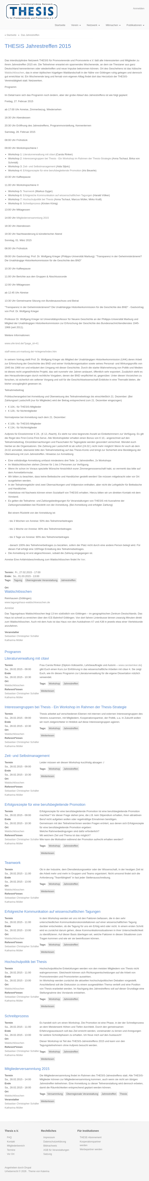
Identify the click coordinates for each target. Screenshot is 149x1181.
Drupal (27, 1167)
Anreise (9, 608)
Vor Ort (10, 1154)
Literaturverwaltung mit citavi (39, 154)
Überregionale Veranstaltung (42, 580)
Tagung (18, 580)
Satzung (47, 1154)
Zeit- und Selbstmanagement (39, 166)
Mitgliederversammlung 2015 (32, 217)
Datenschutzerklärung (54, 1141)
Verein (76, 25)
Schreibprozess (31, 203)
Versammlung (55, 1093)
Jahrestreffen (68, 580)
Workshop (54, 683)
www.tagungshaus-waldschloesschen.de (27, 602)
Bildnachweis (50, 1145)
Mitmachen (113, 25)
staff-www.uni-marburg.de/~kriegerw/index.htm (31, 351)
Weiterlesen (48, 691)
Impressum (49, 1137)
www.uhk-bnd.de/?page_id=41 (22, 343)
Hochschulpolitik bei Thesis (38, 199)
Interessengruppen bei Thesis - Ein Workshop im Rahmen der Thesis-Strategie (67, 158)
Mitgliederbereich (16, 1145)
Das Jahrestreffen (30, 35)
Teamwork (28, 191)
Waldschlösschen (14, 72)
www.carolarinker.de (130, 665)
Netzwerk (93, 25)
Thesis (123, 1093)
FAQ (9, 1137)
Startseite (60, 25)
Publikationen (135, 25)
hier (83, 559)
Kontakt (11, 1141)
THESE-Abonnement (90, 1137)
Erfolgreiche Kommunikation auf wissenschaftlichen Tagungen (57, 195)
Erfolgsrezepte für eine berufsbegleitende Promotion (52, 170)
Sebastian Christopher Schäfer (22, 636)
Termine (11, 1150)
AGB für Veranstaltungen (56, 1150)
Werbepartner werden (91, 1149)
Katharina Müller (14, 640)
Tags (7, 580)
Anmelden (138, 8)
